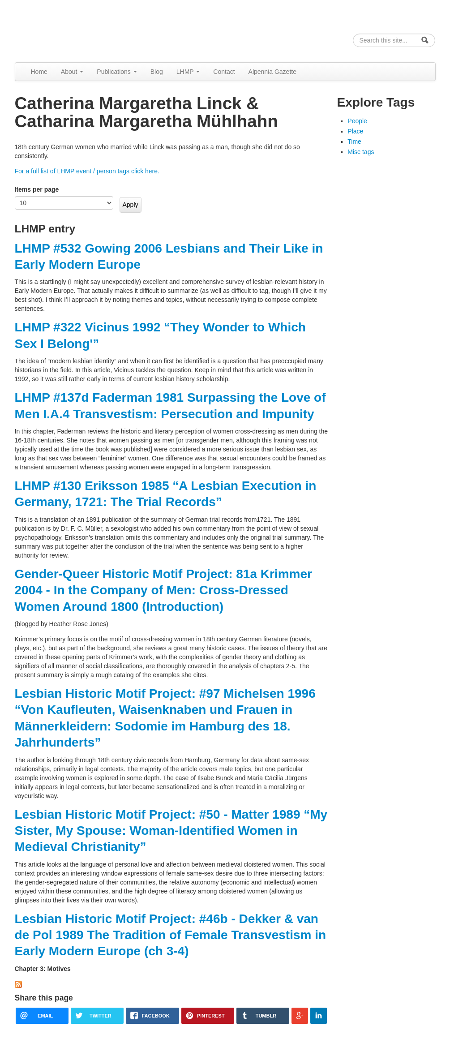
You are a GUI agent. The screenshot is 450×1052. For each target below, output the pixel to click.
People (357, 121)
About (72, 71)
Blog (156, 71)
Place (355, 131)
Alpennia (61, 30)
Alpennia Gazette (272, 71)
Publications (117, 71)
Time (354, 141)
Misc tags (360, 151)
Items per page (37, 189)
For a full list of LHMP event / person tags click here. (87, 171)
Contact (224, 71)
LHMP (188, 71)
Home (39, 71)
